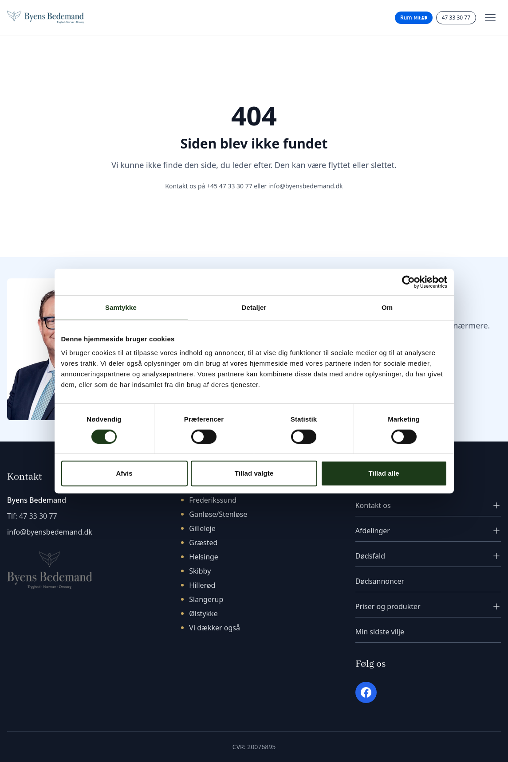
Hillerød (202, 585)
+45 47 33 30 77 (229, 186)
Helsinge (203, 557)
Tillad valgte (254, 473)
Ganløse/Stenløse (218, 514)
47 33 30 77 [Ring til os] (456, 17)
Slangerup (206, 599)
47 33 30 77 (38, 516)
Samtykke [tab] (121, 307)
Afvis (124, 473)
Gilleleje (202, 528)
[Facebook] (366, 692)
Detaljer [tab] (254, 307)
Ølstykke (203, 613)
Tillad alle (383, 473)
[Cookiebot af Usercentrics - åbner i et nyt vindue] (408, 282)
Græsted (203, 542)
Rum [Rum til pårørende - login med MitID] (413, 17)
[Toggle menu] (490, 17)
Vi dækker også (214, 628)
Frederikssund (212, 500)
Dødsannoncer (380, 581)
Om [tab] (387, 307)
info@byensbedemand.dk (305, 186)
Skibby (200, 571)
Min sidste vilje (379, 632)
